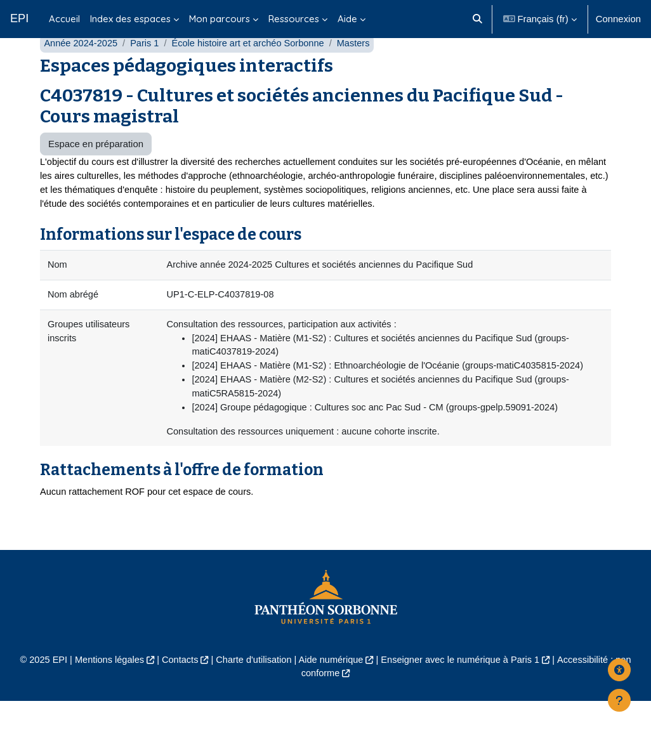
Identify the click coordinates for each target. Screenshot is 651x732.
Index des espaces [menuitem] (130, 19)
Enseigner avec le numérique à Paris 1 (463, 689)
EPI (19, 18)
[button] (477, 19)
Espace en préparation (95, 168)
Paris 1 (146, 68)
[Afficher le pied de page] (619, 700)
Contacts (176, 689)
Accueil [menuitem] (64, 19)
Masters (360, 68)
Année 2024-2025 (81, 68)
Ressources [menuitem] (293, 19)
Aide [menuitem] (347, 19)
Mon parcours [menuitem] (219, 19)
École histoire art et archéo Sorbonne (252, 68)
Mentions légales (104, 689)
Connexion (618, 18)
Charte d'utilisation (252, 689)
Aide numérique (331, 689)
